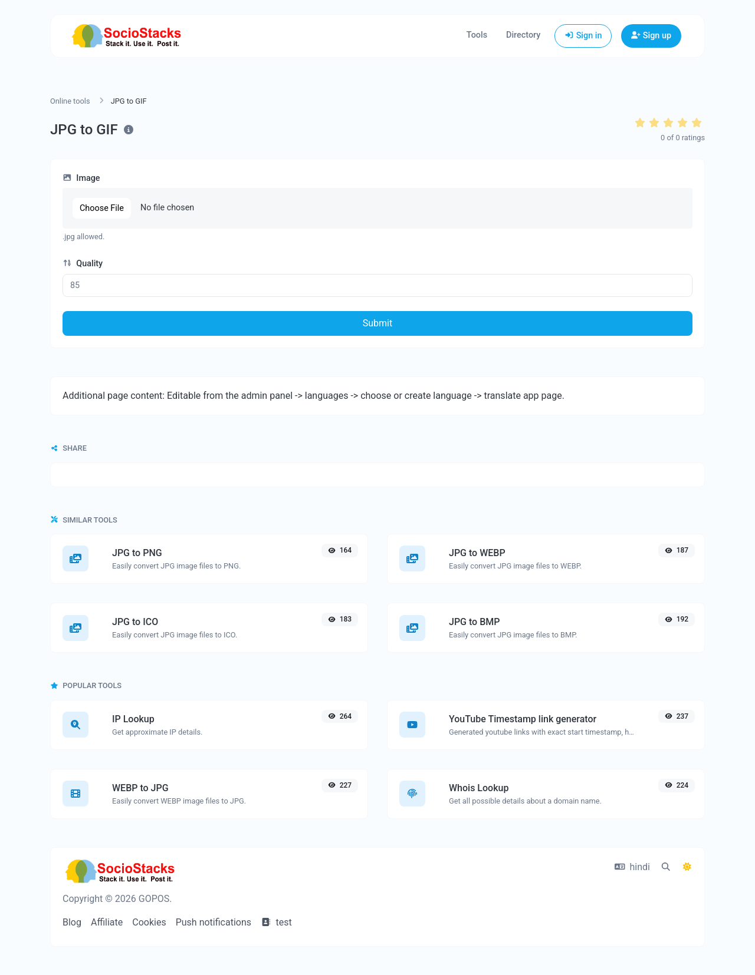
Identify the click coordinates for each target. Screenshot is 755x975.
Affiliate (107, 922)
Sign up (651, 36)
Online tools (70, 101)
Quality (83, 264)
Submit (377, 323)
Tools (477, 35)
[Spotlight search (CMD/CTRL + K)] (666, 867)
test (276, 922)
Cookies (149, 922)
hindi (632, 866)
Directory (523, 35)
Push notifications (213, 922)
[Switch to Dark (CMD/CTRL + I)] (687, 867)
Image (81, 178)
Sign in (583, 36)
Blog (72, 922)
